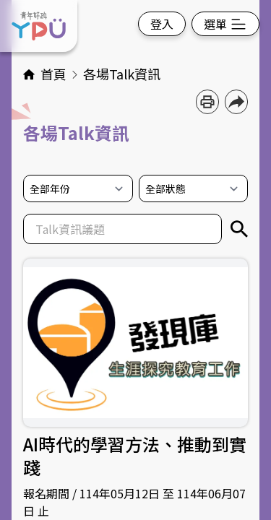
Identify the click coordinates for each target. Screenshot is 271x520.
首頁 (54, 73)
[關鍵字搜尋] (239, 229)
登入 (161, 23)
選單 (225, 23)
